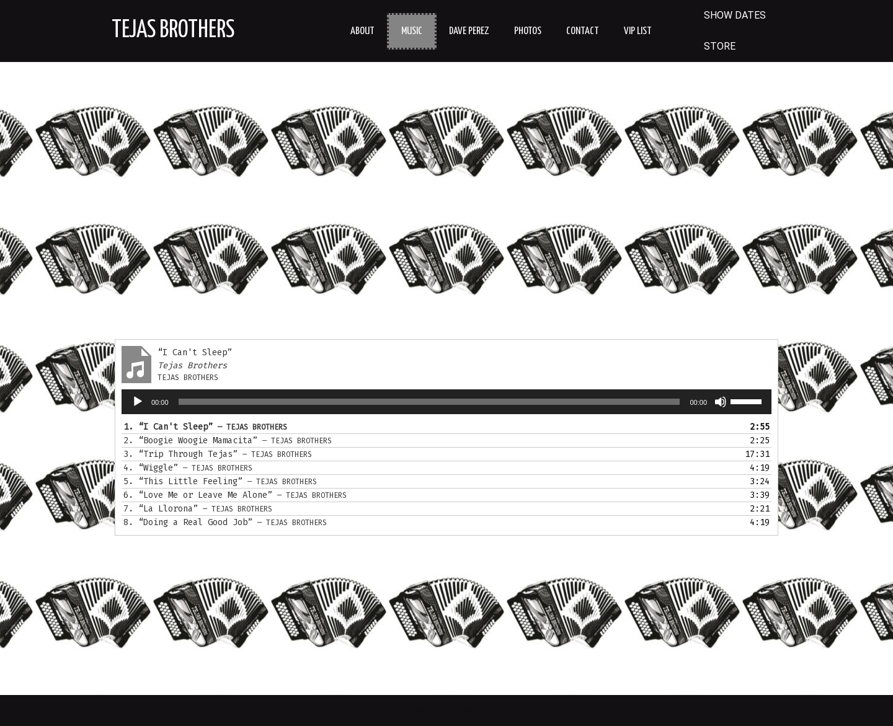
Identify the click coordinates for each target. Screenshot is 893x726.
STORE (719, 46)
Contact (582, 31)
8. (225, 522)
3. (217, 454)
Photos (527, 31)
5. (220, 481)
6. (235, 495)
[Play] (137, 402)
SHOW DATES (735, 15)
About (362, 31)
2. (227, 440)
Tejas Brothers (173, 30)
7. (197, 508)
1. (205, 427)
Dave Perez (469, 31)
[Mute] (720, 402)
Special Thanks (446, 710)
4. (187, 468)
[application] (446, 401)
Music (411, 31)
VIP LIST (638, 31)
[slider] (429, 402)
